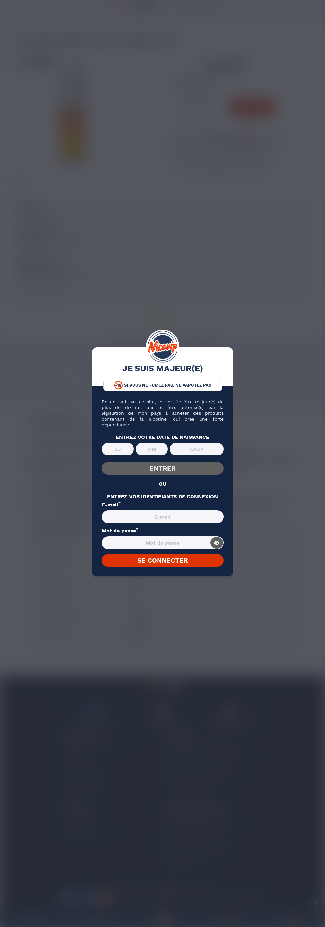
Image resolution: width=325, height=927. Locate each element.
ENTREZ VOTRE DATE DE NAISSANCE (162, 437)
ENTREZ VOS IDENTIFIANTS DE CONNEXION (162, 496)
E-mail (111, 505)
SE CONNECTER (162, 560)
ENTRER (163, 468)
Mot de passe (120, 531)
